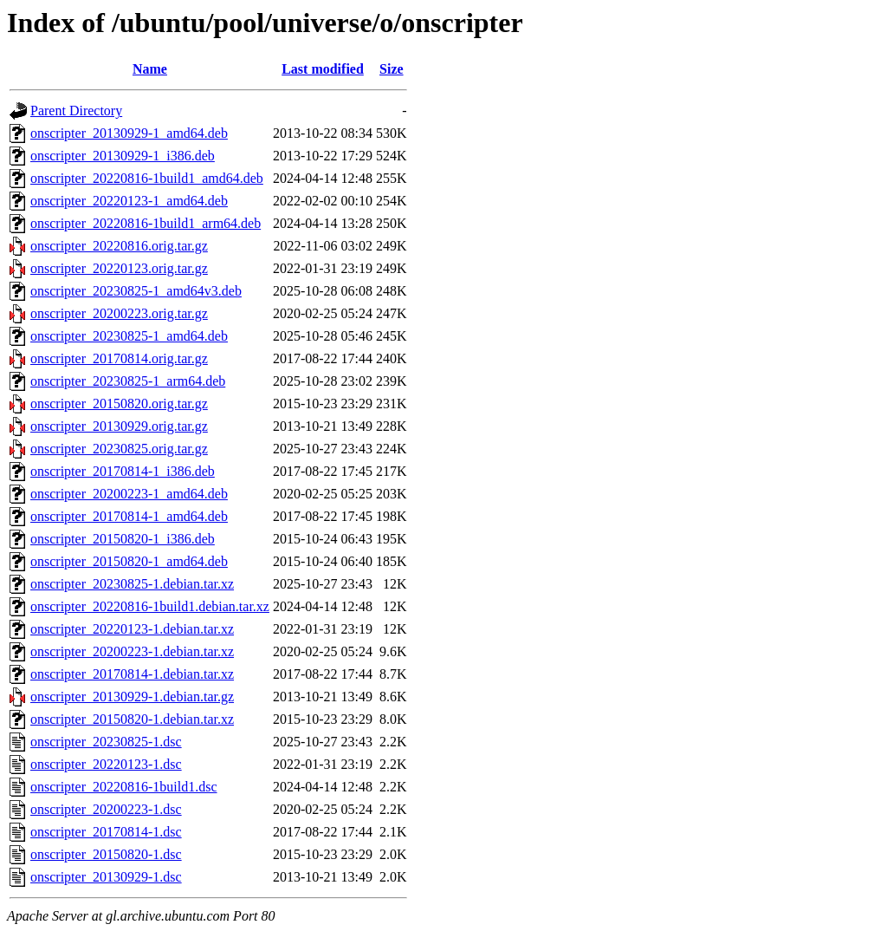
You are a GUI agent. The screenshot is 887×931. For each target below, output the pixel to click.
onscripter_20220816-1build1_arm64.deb (145, 223)
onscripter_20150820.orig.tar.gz (119, 403)
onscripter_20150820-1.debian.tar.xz (132, 719)
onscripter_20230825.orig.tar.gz (119, 448)
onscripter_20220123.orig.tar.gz (119, 268)
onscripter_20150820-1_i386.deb (122, 538)
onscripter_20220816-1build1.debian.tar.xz (149, 606)
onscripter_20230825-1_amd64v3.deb (136, 290)
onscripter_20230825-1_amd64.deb (129, 336)
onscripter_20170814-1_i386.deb (122, 471)
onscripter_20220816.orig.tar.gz (119, 245)
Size (391, 69)
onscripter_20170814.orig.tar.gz (119, 358)
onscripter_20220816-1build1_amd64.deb (146, 178)
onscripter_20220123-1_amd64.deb (129, 200)
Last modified (323, 69)
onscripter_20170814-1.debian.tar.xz (132, 674)
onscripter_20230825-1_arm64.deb (127, 381)
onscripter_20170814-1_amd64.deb (129, 516)
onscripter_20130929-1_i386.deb (122, 155)
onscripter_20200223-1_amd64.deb (129, 493)
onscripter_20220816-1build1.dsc (123, 786)
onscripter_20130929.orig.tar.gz (119, 426)
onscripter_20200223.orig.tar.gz (119, 313)
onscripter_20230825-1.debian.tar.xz (132, 583)
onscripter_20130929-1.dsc (106, 876)
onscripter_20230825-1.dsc (106, 741)
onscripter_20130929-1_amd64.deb (129, 133)
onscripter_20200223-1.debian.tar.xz (132, 651)
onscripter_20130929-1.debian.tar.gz (132, 696)
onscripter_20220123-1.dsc (106, 764)
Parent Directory (76, 110)
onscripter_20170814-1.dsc (106, 831)
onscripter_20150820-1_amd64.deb (129, 561)
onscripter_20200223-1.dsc (106, 809)
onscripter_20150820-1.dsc (106, 854)
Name (150, 69)
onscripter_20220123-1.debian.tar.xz (132, 629)
